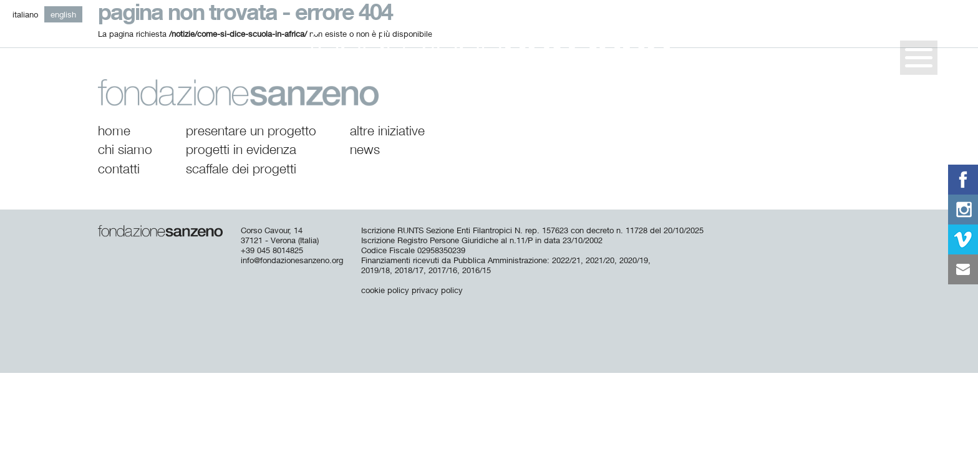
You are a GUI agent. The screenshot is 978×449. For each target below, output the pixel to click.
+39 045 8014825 (272, 250)
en (63, 14)
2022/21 (566, 260)
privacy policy (437, 290)
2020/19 (633, 260)
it (25, 14)
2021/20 (600, 260)
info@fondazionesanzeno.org (292, 260)
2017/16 (442, 270)
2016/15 (476, 270)
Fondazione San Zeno (489, 50)
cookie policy (385, 290)
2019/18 (375, 270)
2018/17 (409, 270)
